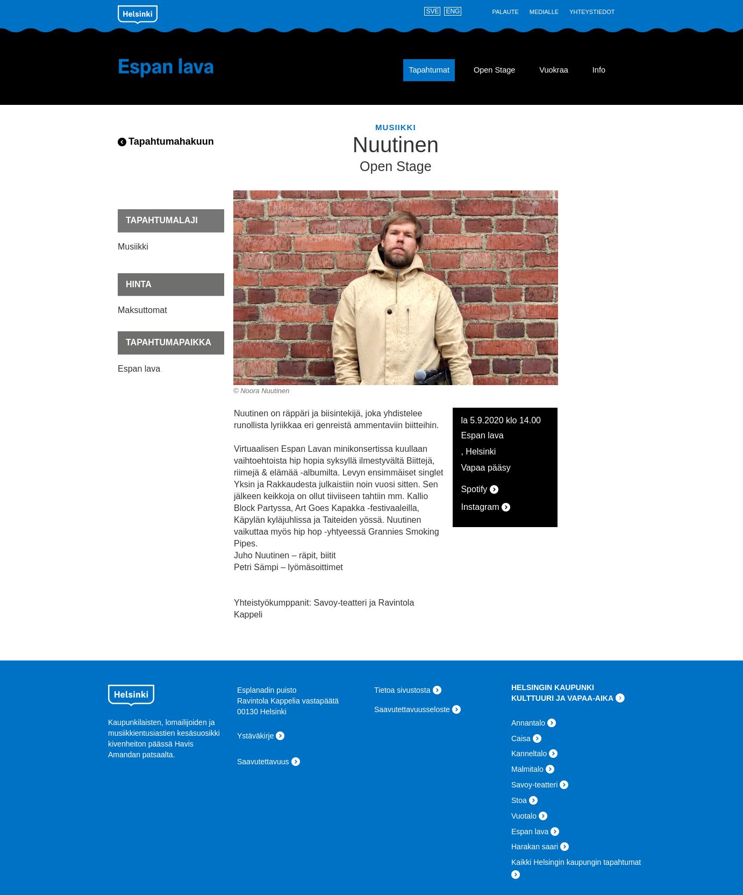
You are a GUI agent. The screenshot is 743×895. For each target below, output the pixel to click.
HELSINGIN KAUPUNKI (552, 687)
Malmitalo (527, 769)
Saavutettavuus (263, 761)
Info (598, 70)
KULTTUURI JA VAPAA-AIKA (562, 698)
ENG (453, 11)
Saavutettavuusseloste (412, 709)
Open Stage (494, 70)
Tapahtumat (429, 70)
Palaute (505, 12)
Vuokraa (553, 70)
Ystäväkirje (255, 735)
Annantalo (528, 723)
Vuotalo (524, 816)
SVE (432, 11)
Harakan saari (534, 846)
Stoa (519, 800)
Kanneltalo (529, 753)
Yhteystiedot (592, 12)
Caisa (521, 738)
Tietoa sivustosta (402, 690)
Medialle (544, 12)
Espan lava (182, 67)
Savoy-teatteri (534, 784)
